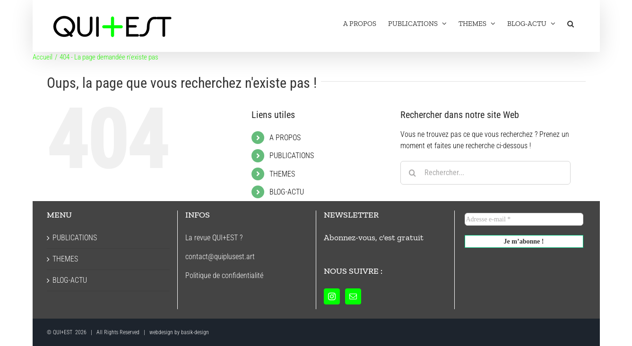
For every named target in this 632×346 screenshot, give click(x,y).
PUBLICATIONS (291, 155)
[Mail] (353, 296)
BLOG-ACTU (286, 191)
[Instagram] (332, 296)
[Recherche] (412, 173)
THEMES (282, 173)
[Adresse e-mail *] (524, 219)
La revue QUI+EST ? (213, 237)
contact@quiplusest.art (220, 256)
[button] (570, 23)
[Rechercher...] (485, 173)
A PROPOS (285, 137)
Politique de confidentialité (224, 275)
